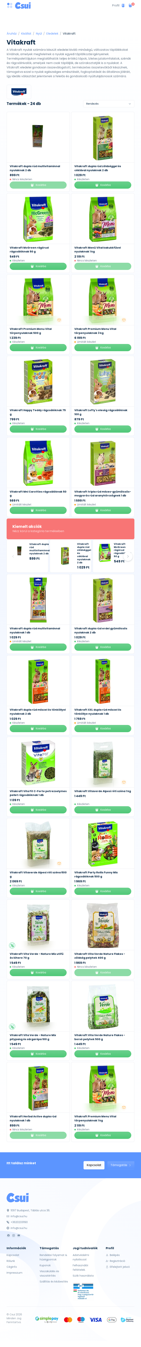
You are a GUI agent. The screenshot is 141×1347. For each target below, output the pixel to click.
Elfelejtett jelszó (118, 1267)
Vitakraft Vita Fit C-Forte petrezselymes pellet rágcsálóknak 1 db (38, 793)
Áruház (12, 33)
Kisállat (26, 33)
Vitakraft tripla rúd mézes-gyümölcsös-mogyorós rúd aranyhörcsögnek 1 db (102, 494)
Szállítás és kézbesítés (54, 1281)
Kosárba (103, 185)
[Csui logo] (23, 5)
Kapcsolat (94, 1165)
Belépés (113, 1255)
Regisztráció (115, 1261)
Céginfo (12, 1267)
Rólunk (11, 1261)
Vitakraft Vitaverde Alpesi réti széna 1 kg (102, 791)
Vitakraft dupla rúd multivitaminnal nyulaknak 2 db (39, 549)
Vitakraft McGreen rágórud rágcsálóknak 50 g (29, 250)
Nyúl (39, 33)
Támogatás (121, 1165)
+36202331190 (17, 1222)
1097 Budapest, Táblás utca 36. (28, 1210)
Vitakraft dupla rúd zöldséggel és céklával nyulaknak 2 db (97, 168)
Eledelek (52, 33)
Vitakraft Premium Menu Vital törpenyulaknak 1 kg (95, 1118)
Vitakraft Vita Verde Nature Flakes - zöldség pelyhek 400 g (99, 956)
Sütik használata (83, 1275)
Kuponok (45, 1265)
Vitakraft (69, 33)
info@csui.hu (17, 1216)
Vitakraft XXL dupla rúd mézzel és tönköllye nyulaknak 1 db (97, 712)
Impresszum (14, 1273)
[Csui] (18, 1197)
